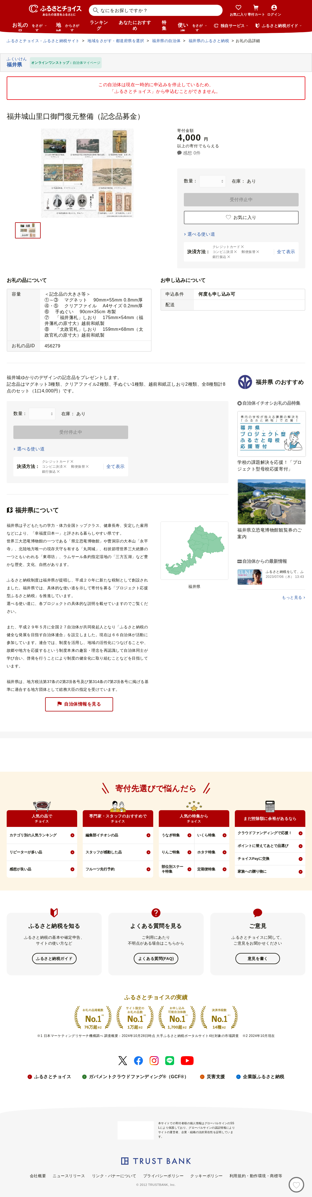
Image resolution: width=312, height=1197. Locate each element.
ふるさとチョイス (52, 1076)
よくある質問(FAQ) (156, 958)
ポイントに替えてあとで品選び (263, 846)
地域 (68, 26)
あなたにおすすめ (135, 25)
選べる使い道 (201, 234)
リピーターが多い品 (25, 852)
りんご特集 (171, 852)
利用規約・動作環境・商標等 (256, 1175)
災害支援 (216, 1076)
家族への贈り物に (252, 871)
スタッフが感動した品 (104, 852)
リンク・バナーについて (114, 1175)
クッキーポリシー (206, 1175)
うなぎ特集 (171, 835)
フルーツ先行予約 (100, 869)
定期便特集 (206, 869)
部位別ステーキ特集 (172, 869)
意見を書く (258, 958)
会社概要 (38, 1175)
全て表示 (286, 251)
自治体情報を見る (79, 704)
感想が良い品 (20, 869)
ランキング (99, 25)
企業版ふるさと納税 (263, 1076)
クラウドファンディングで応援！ (265, 833)
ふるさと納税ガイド (54, 958)
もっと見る (292, 597)
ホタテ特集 (206, 852)
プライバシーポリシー (163, 1175)
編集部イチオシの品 (102, 835)
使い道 (192, 26)
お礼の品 (29, 26)
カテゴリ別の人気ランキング (33, 835)
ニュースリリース (69, 1175)
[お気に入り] (296, 1185)
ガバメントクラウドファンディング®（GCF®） (139, 1076)
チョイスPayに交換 (253, 858)
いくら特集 (206, 835)
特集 (164, 25)
